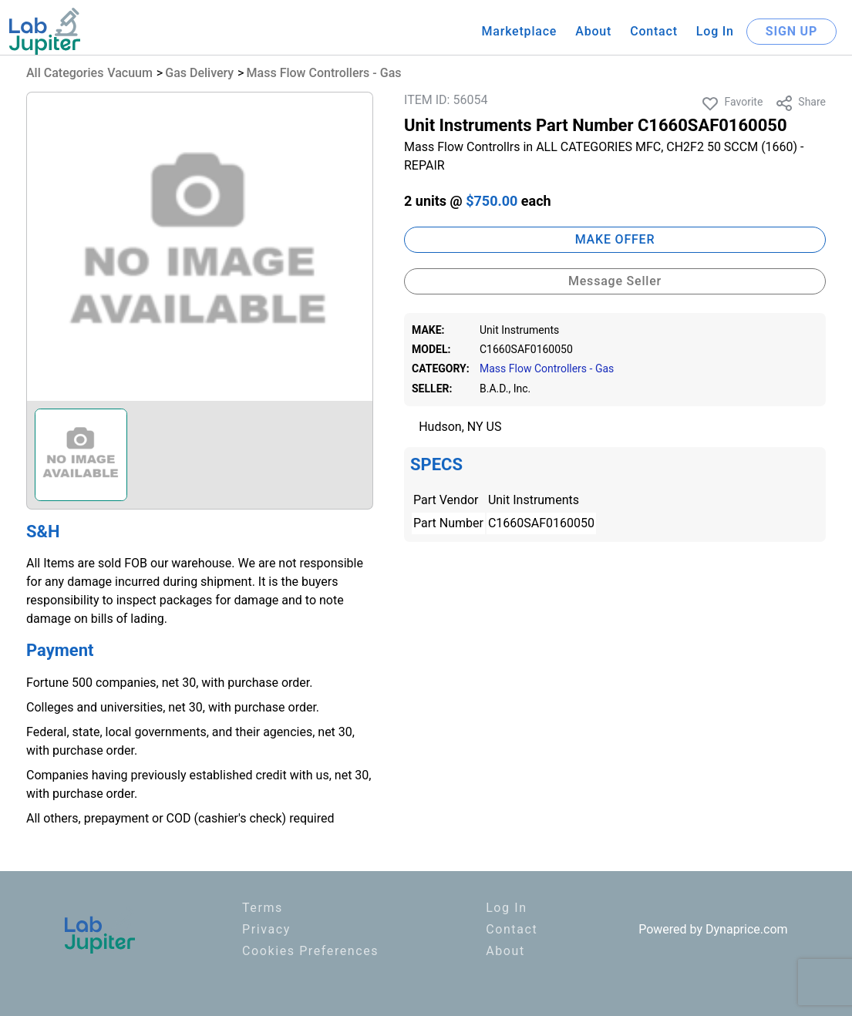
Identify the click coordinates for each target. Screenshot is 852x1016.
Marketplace (519, 31)
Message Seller (615, 281)
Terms (262, 907)
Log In (715, 31)
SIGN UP (791, 31)
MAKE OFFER (615, 239)
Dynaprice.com (747, 929)
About (593, 31)
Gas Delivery (199, 73)
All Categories (64, 73)
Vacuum (130, 73)
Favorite (732, 103)
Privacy (266, 929)
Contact (654, 31)
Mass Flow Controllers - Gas (324, 73)
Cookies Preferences (310, 951)
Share (800, 103)
